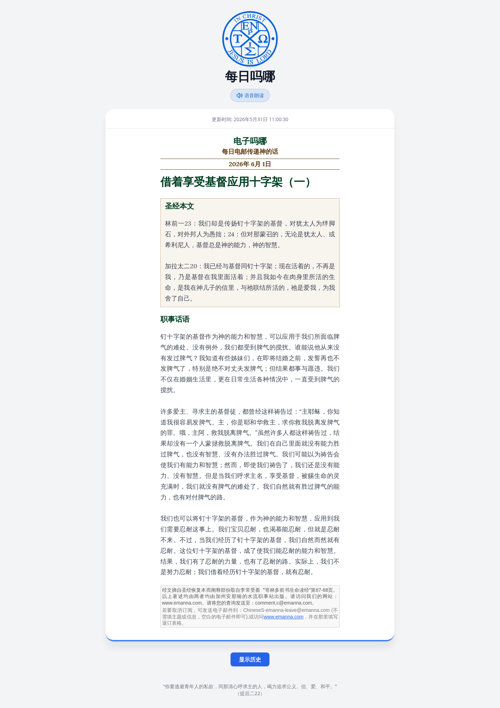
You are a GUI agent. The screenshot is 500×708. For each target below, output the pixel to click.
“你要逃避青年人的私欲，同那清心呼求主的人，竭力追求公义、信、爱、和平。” (250, 686)
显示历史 (250, 659)
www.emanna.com (283, 617)
